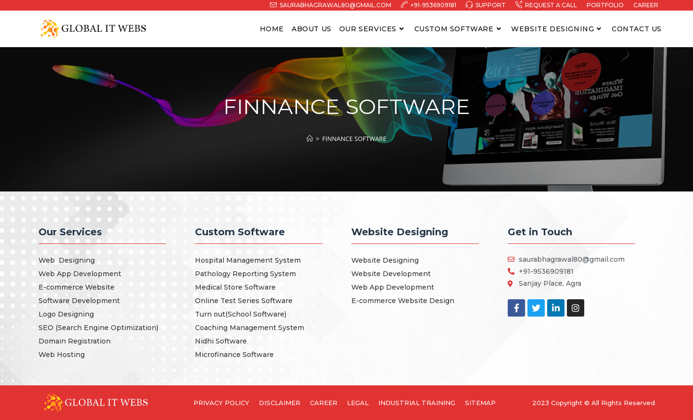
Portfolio (605, 5)
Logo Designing (66, 314)
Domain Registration (74, 341)
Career (645, 5)
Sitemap (480, 403)
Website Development (391, 273)
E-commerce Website (76, 287)
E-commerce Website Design (402, 300)
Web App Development (79, 273)
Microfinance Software (234, 354)
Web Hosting (61, 354)
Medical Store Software (235, 287)
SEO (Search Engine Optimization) (98, 327)
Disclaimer (279, 403)
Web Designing (66, 260)
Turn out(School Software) (240, 314)
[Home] (310, 138)
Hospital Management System (248, 260)
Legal (358, 403)
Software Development (79, 300)
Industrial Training (416, 403)
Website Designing (385, 260)
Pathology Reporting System (245, 273)
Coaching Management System (249, 327)
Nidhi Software (221, 341)
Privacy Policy (221, 403)
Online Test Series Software (244, 300)
